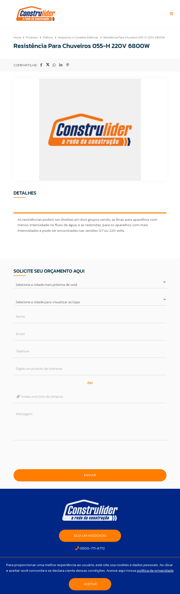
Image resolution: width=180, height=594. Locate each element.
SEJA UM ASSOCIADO (90, 535)
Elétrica (48, 37)
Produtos (32, 37)
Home (17, 37)
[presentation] (90, 454)
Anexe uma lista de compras (39, 396)
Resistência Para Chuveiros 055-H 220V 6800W (134, 37)
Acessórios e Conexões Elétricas (78, 37)
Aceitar (90, 584)
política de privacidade (155, 570)
